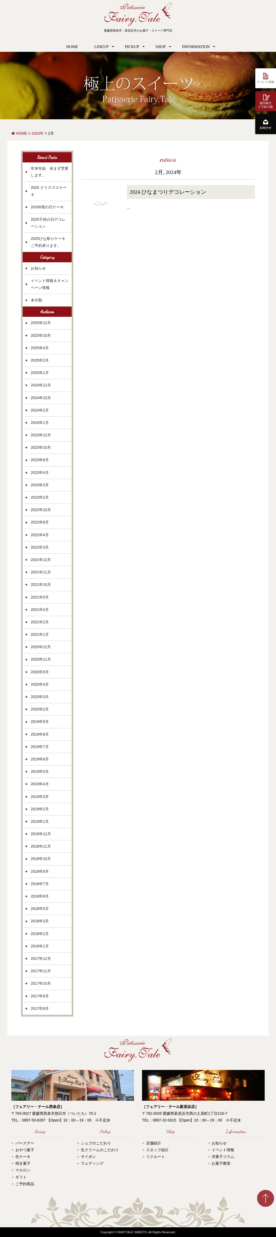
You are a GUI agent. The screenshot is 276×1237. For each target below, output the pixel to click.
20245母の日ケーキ (47, 207)
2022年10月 (41, 510)
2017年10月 (41, 983)
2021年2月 (40, 622)
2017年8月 (40, 1008)
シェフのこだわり (96, 1143)
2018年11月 (41, 846)
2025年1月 (40, 373)
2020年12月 (41, 647)
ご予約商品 (24, 1184)
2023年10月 (41, 447)
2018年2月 (40, 934)
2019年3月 (40, 796)
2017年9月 (40, 996)
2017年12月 (41, 958)
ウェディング (92, 1163)
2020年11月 (41, 659)
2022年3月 (40, 547)
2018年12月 (41, 834)
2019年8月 (40, 734)
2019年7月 (40, 747)
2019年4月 (40, 784)
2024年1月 (40, 422)
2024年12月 (41, 385)
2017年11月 (41, 971)
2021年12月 (41, 560)
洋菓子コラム (223, 1156)
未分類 (36, 300)
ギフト (21, 1177)
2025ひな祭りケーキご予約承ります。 (48, 241)
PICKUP (132, 47)
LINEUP (101, 47)
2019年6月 (40, 759)
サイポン (88, 1156)
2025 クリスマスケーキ (49, 190)
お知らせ (38, 268)
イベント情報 (223, 1150)
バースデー (24, 1143)
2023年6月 (40, 460)
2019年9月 (40, 721)
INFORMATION (196, 47)
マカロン (22, 1170)
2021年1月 (40, 634)
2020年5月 (40, 672)
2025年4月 (40, 348)
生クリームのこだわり (100, 1150)
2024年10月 (41, 398)
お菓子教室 (221, 1163)
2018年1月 (40, 946)
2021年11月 (41, 572)
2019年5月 (40, 771)
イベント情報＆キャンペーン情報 (49, 284)
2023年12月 (41, 435)
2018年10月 (41, 859)
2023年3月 (40, 485)
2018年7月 (40, 884)
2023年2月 (40, 497)
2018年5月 (40, 908)
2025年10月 (41, 335)
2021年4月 (40, 609)
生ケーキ (22, 1156)
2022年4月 (40, 535)
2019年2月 (40, 809)
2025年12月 (41, 323)
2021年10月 (41, 584)
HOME (72, 47)
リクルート (155, 1156)
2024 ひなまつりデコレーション (168, 192)
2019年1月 (40, 821)
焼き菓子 (22, 1163)
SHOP (161, 47)
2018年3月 (40, 921)
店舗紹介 (153, 1143)
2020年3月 (40, 697)
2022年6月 (40, 522)
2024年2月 (40, 410)
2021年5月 (40, 597)
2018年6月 (40, 896)
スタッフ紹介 (157, 1150)
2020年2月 (40, 709)
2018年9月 (40, 871)
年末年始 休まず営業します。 (49, 171)
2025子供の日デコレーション (48, 222)
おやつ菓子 (24, 1150)
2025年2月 (40, 360)
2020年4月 (40, 684)
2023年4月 (40, 472)
